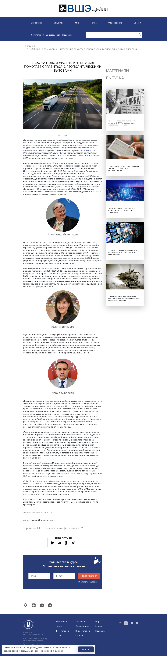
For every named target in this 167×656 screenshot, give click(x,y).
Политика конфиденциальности (33, 634)
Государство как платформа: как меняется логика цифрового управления (122, 210)
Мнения (137, 23)
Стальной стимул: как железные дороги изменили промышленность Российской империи (123, 298)
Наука (94, 23)
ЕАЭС (40, 528)
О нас (58, 635)
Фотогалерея (37, 35)
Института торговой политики (37, 171)
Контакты (79, 635)
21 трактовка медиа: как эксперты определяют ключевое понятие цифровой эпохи (122, 252)
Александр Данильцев (74, 171)
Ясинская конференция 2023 (65, 528)
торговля (29, 528)
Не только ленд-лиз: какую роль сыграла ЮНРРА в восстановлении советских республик (123, 123)
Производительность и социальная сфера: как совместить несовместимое (123, 168)
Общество (58, 23)
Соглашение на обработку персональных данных (35, 639)
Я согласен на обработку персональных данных (89, 582)
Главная (30, 46)
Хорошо (86, 649)
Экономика (36, 23)
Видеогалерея (53, 35)
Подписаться (89, 575)
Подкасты (67, 35)
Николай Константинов (41, 520)
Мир (77, 23)
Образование (115, 23)
